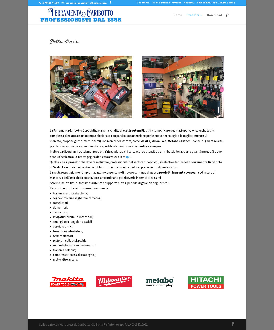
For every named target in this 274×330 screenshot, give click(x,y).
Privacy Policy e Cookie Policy (216, 3)
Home (177, 15)
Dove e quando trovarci (166, 3)
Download (214, 15)
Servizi (189, 3)
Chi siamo (143, 3)
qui (128, 157)
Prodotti (193, 15)
